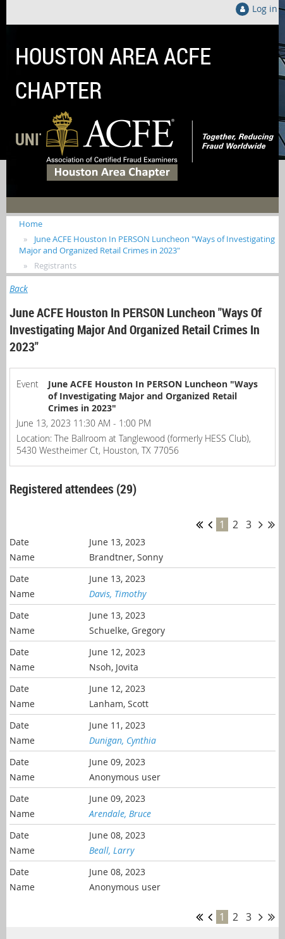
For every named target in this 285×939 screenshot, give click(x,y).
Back (18, 288)
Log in (264, 9)
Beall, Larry (111, 850)
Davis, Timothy (117, 594)
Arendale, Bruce (120, 814)
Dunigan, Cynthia (122, 740)
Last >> (271, 524)
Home (30, 223)
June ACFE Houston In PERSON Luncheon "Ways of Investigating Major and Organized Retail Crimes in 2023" (147, 244)
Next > (260, 524)
